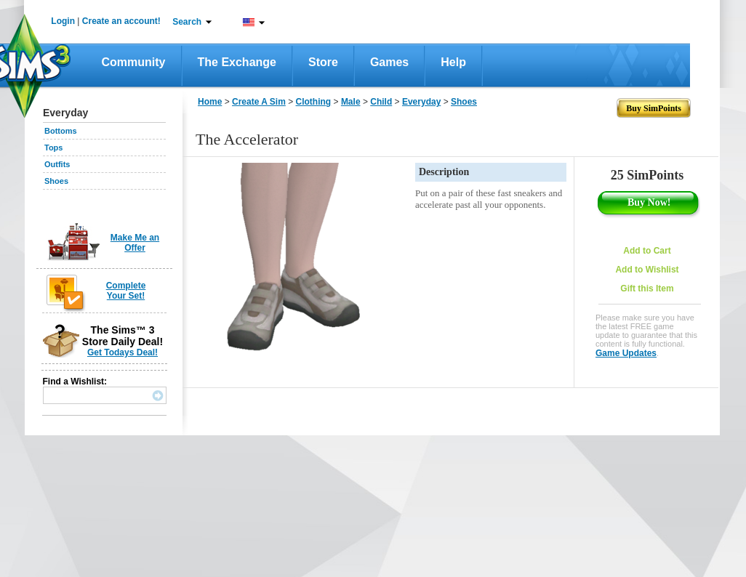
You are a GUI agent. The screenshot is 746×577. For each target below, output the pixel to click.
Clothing (314, 102)
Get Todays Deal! (122, 352)
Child (381, 102)
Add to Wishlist (646, 270)
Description (444, 171)
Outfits (57, 164)
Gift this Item (646, 288)
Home (210, 102)
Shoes (56, 181)
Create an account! (121, 21)
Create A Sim (259, 102)
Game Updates (626, 353)
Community (134, 62)
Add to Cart (646, 251)
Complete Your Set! (126, 291)
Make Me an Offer (135, 243)
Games (389, 62)
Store (323, 62)
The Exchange (237, 62)
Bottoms (60, 130)
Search (186, 22)
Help (453, 62)
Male (351, 102)
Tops (53, 147)
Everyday (421, 102)
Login (63, 21)
